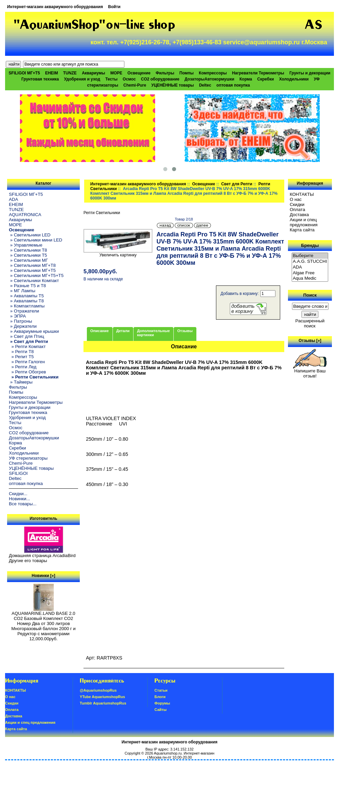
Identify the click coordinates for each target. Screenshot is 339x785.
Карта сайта (302, 229)
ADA (13, 199)
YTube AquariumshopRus (102, 697)
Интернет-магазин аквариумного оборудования (55, 6)
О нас (295, 199)
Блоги (160, 697)
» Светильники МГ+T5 (32, 270)
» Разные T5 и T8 (27, 285)
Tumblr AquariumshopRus (103, 703)
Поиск (310, 295)
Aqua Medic (310, 278)
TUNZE (70, 73)
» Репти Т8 (21, 351)
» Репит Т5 (21, 356)
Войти (114, 6)
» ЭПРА (17, 316)
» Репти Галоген (27, 361)
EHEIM (51, 73)
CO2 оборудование (160, 79)
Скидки (297, 204)
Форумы (162, 703)
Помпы (186, 73)
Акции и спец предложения (303, 222)
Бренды (310, 245)
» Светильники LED (29, 234)
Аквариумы (93, 73)
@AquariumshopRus (98, 690)
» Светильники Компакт (34, 280)
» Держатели (23, 326)
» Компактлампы (27, 305)
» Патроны (20, 321)
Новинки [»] (43, 575)
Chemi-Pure (134, 85)
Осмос (129, 79)
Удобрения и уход (82, 79)
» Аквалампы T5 (26, 295)
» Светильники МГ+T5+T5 (36, 275)
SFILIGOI (18, 473)
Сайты (160, 710)
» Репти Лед (22, 366)
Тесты (111, 79)
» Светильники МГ (28, 260)
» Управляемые (25, 245)
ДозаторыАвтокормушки (209, 79)
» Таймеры (20, 382)
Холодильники (294, 79)
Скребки (265, 79)
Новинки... (19, 498)
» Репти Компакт (27, 346)
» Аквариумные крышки (34, 331)
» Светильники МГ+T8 (32, 265)
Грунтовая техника (40, 79)
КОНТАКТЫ (302, 194)
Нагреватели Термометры (258, 73)
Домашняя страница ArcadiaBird (42, 555)
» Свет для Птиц (26, 336)
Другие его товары (28, 560)
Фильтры (164, 73)
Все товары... (23, 503)
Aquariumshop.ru (167, 753)
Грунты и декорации (309, 73)
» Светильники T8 (28, 250)
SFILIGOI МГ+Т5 (24, 73)
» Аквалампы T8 (26, 300)
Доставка (299, 214)
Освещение (203, 184)
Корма (246, 79)
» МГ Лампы (22, 290)
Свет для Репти (236, 184)
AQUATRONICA (25, 214)
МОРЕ (116, 73)
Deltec (205, 85)
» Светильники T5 (28, 255)
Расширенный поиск (309, 323)
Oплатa (297, 209)
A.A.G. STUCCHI (310, 261)
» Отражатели (24, 311)
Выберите (310, 256)
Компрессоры (213, 73)
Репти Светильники (101, 212)
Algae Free (310, 273)
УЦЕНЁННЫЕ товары (172, 85)
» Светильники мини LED (35, 240)
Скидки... (18, 493)
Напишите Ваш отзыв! (309, 371)
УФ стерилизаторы (28, 458)
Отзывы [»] (309, 340)
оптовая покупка (233, 85)
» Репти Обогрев (27, 371)
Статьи (160, 690)
